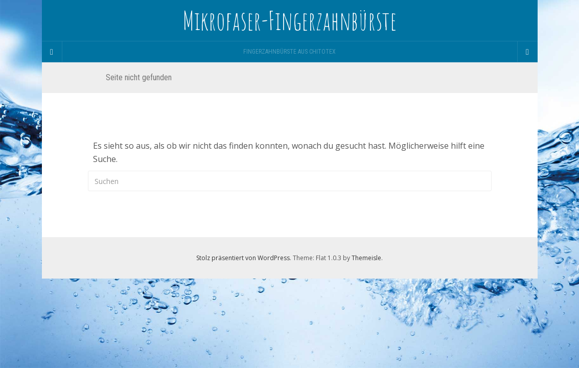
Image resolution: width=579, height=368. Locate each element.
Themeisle (366, 258)
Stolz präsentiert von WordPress (243, 258)
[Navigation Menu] (527, 51)
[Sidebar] (52, 51)
